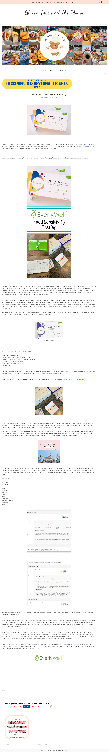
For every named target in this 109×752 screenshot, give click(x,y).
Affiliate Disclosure (42, 744)
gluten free (32, 683)
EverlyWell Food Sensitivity (84, 146)
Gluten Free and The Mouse (54, 12)
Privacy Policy (5, 744)
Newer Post (7, 697)
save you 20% (64, 644)
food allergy (16, 683)
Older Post (91, 697)
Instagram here (79, 379)
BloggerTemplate (64, 750)
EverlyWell (5, 634)
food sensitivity (24, 683)
